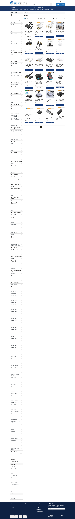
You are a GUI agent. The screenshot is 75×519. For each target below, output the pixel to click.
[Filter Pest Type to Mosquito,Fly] (16, 172)
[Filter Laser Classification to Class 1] (16, 240)
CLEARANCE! (13, 7)
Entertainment (53, 7)
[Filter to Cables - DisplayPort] (16, 361)
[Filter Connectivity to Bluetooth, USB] (16, 44)
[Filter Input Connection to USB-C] (16, 55)
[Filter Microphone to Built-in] (16, 254)
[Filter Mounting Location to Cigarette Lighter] (16, 232)
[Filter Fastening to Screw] (16, 148)
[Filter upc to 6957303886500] (16, 350)
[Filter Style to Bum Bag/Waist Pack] (16, 250)
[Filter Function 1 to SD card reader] (16, 144)
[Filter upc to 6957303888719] (16, 327)
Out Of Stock (29, 36)
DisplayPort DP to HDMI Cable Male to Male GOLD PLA (28, 49)
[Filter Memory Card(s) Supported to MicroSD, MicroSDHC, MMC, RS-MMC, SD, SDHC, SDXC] (16, 134)
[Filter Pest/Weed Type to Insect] (16, 186)
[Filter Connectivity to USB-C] (16, 24)
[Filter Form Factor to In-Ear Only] (16, 191)
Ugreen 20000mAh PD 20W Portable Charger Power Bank (60, 118)
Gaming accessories (14, 9)
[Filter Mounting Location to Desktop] (16, 222)
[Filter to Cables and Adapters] (16, 427)
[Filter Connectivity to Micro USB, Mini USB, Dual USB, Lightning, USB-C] (16, 36)
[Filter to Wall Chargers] (16, 398)
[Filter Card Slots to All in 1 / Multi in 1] (16, 284)
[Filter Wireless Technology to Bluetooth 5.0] (16, 264)
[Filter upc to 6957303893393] (16, 309)
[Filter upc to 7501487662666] (16, 289)
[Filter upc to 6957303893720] (16, 305)
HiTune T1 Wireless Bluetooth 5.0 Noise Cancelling (49, 49)
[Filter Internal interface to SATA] (16, 155)
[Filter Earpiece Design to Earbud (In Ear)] (16, 215)
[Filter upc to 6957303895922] (16, 298)
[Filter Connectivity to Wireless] (16, 22)
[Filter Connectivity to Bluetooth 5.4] (16, 46)
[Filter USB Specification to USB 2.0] (16, 91)
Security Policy (38, 513)
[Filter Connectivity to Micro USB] (16, 39)
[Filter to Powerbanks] (16, 440)
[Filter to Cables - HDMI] (16, 363)
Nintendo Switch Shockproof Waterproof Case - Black (49, 83)
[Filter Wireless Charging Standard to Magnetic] (16, 182)
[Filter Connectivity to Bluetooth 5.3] (16, 48)
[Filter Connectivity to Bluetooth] (16, 50)
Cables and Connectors (20, 7)
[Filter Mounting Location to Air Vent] (16, 234)
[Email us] (48, 512)
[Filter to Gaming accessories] (16, 400)
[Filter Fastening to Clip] (16, 150)
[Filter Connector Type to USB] (16, 95)
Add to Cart (39, 36)
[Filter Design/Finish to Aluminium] (16, 280)
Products (57, 1)
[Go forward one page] (48, 127)
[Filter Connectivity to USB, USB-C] (16, 29)
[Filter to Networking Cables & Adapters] (16, 375)
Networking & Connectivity (44, 9)
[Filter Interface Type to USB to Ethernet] (16, 63)
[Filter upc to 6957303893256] (16, 311)
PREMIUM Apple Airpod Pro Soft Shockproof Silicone (60, 82)
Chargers (47, 7)
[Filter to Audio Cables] (16, 356)
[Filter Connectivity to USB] (16, 31)
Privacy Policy (38, 507)
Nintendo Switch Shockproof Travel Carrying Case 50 (38, 82)
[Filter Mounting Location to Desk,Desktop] (16, 224)
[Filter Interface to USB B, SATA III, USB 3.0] (16, 76)
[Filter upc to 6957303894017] (16, 300)
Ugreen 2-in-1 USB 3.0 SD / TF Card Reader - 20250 (38, 117)
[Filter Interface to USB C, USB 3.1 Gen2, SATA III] (16, 73)
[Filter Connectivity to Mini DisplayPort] (16, 33)
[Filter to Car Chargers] (16, 391)
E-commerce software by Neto (59, 515)
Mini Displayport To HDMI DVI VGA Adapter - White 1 (60, 65)
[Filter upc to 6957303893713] (16, 307)
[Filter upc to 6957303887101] (16, 334)
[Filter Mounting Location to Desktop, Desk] (16, 220)
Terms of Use (38, 505)
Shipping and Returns (14, 496)
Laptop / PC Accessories (24, 9)
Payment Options (39, 509)
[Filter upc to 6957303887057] (16, 341)
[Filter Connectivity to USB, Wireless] (16, 27)
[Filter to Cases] (16, 429)
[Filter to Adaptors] (16, 407)
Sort (53, 18)
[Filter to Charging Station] (16, 393)
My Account (13, 505)
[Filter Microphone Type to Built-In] (16, 258)
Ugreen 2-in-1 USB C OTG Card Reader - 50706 (49, 117)
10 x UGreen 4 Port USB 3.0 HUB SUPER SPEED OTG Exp (28, 31)
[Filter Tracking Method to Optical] (16, 163)
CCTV (35, 7)
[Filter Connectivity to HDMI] (16, 41)
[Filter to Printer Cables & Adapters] (16, 378)
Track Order (13, 507)
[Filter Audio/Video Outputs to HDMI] (16, 200)
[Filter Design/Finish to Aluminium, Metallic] (16, 278)
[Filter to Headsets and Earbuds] (16, 434)
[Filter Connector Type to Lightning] (16, 98)
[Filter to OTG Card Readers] (16, 438)
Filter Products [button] (14, 12)
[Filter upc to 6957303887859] (16, 329)
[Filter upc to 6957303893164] (16, 314)
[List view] (27, 18)
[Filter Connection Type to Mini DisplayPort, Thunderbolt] (16, 122)
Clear (17, 461)
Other (52, 9)
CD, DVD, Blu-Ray (41, 7)
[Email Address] (54, 509)
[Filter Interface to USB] (16, 78)
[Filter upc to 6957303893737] (16, 302)
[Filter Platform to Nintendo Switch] (16, 168)
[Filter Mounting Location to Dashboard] (16, 230)
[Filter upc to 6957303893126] (16, 316)
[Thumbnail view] (25, 18)
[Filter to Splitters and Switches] (16, 380)
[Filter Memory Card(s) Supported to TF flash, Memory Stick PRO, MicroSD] (16, 131)
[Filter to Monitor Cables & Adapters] (16, 372)
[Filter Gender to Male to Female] (16, 177)
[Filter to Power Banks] (16, 396)
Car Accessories (29, 7)
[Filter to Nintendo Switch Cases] (16, 402)
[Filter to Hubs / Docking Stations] (16, 414)
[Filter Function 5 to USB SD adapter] (16, 68)
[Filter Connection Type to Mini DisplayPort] (16, 125)
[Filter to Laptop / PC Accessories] (16, 405)
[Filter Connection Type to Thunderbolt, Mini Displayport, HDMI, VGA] (16, 116)
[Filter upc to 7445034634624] (16, 291)
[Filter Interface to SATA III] (16, 80)
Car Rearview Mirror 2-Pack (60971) (60, 32)
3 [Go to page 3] (44, 127)
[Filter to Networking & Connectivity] (16, 443)
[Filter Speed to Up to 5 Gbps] (16, 111)
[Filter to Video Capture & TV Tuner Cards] (16, 422)
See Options (29, 53)
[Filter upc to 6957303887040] (16, 343)
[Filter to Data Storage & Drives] (16, 411)
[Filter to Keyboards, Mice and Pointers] (16, 416)
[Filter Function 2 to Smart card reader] (16, 139)
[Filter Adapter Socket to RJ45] (16, 159)
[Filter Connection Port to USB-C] (16, 59)
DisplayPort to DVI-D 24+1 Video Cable (39, 49)
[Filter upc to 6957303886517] (16, 347)
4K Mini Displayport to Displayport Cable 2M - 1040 (39, 31)
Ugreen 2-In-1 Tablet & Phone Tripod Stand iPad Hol (29, 117)
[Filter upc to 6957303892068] (16, 320)
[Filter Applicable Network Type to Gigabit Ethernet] (16, 206)
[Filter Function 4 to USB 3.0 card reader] (16, 84)
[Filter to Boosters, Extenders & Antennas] (16, 449)
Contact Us (13, 498)
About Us (24, 505)
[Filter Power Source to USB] (16, 107)
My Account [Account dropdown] (62, 1)
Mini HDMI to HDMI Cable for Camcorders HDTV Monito (29, 83)
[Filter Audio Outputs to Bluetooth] (16, 268)
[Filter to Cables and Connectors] (16, 354)
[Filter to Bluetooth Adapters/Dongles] (16, 445)
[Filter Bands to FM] (16, 210)
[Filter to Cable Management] (16, 359)
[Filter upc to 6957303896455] (16, 296)
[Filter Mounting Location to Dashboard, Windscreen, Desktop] (16, 227)
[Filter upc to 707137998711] (16, 293)
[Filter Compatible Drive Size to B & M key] (16, 273)
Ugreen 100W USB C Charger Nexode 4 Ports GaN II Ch (39, 100)
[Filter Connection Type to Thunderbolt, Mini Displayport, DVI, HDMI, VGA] (16, 119)
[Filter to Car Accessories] (16, 382)
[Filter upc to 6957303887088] (16, 338)
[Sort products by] (59, 18)
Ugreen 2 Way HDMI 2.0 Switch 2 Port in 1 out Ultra (60, 100)
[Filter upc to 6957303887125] (16, 332)
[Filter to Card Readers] (16, 409)
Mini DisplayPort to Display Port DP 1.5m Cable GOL (39, 65)
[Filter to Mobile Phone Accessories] (16, 425)
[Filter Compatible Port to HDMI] (16, 195)
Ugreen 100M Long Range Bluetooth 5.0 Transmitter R (28, 100)
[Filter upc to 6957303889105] (16, 323)
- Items (60, 4)
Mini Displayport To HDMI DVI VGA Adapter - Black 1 (49, 65)
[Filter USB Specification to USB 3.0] (16, 89)
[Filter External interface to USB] (16, 102)
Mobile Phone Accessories (34, 9)
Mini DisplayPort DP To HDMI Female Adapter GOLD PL (29, 65)
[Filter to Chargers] (16, 387)
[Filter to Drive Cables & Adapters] (16, 370)
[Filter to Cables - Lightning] (16, 365)
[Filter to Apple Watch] (16, 389)
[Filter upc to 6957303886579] (16, 345)
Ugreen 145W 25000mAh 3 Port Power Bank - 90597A (49, 100)
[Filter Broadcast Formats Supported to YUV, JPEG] (16, 18)
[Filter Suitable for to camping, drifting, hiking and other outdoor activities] (16, 244)
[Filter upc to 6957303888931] (16, 325)
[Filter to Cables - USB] (16, 368)
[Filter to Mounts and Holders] (16, 436)
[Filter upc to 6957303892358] (16, 318)
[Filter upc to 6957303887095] (16, 336)
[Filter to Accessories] (16, 384)
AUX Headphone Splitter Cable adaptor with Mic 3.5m (49, 32)
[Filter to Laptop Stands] (16, 419)
